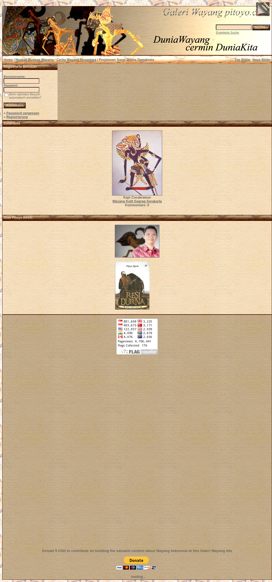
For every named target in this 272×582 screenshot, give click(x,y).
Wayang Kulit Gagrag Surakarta (137, 201)
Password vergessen (22, 113)
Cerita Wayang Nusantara (76, 60)
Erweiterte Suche (227, 32)
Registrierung (17, 117)
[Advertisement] (137, 454)
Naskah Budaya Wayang (34, 60)
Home (8, 60)
